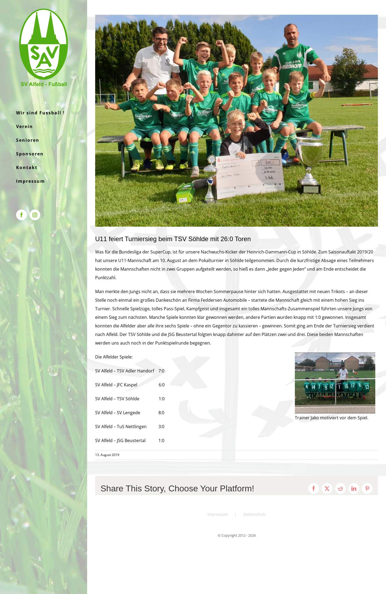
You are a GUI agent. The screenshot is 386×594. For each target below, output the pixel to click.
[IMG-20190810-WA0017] (236, 121)
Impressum (217, 514)
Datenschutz (254, 514)
